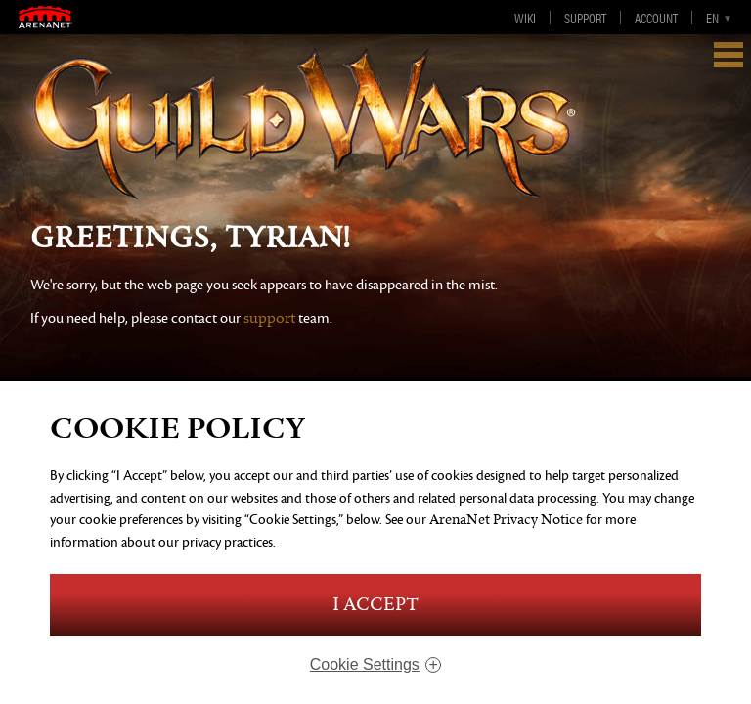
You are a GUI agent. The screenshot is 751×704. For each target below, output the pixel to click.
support (269, 318)
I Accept (375, 605)
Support (585, 17)
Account (656, 17)
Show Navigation (728, 54)
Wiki (525, 17)
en (712, 17)
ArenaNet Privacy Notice (506, 519)
